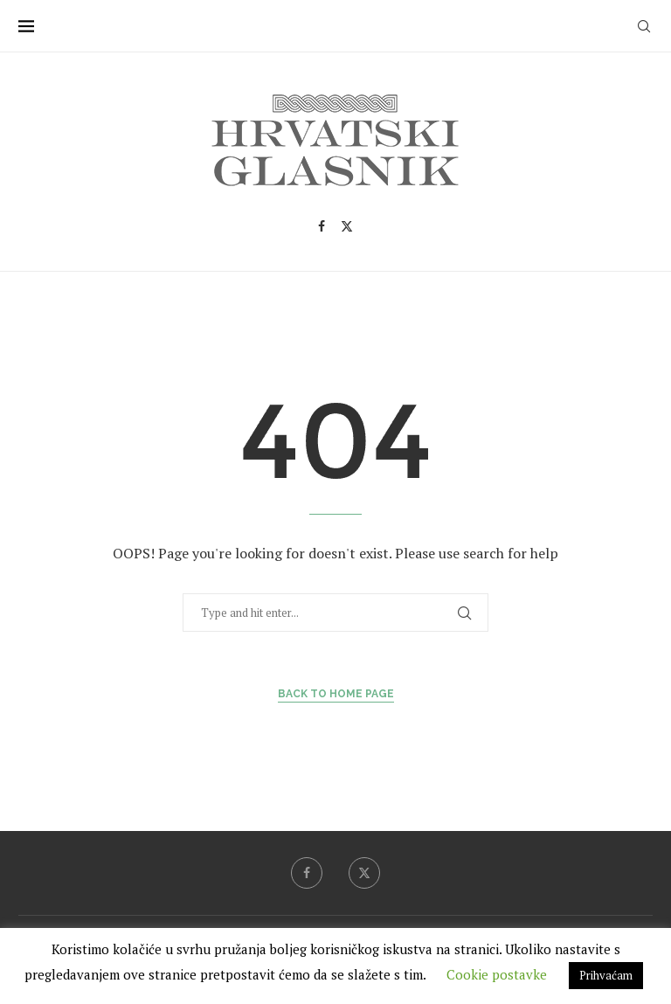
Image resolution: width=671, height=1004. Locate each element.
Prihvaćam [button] (606, 975)
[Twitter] (347, 226)
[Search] (644, 26)
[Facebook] (321, 226)
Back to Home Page (336, 694)
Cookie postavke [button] (496, 974)
